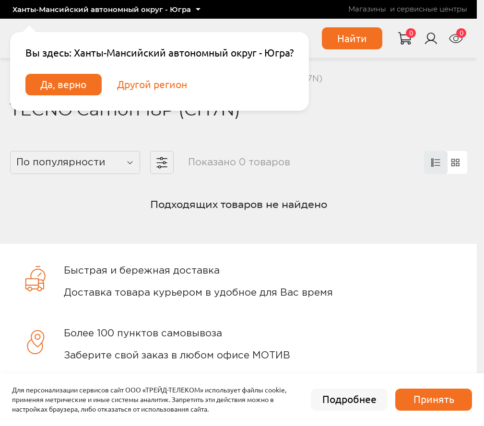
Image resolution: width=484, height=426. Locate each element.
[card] (436, 162)
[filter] (162, 162)
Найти (352, 38)
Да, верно (63, 84)
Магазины (367, 9)
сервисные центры (432, 9)
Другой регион (152, 84)
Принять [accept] (433, 399)
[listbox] (75, 162)
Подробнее (349, 399)
